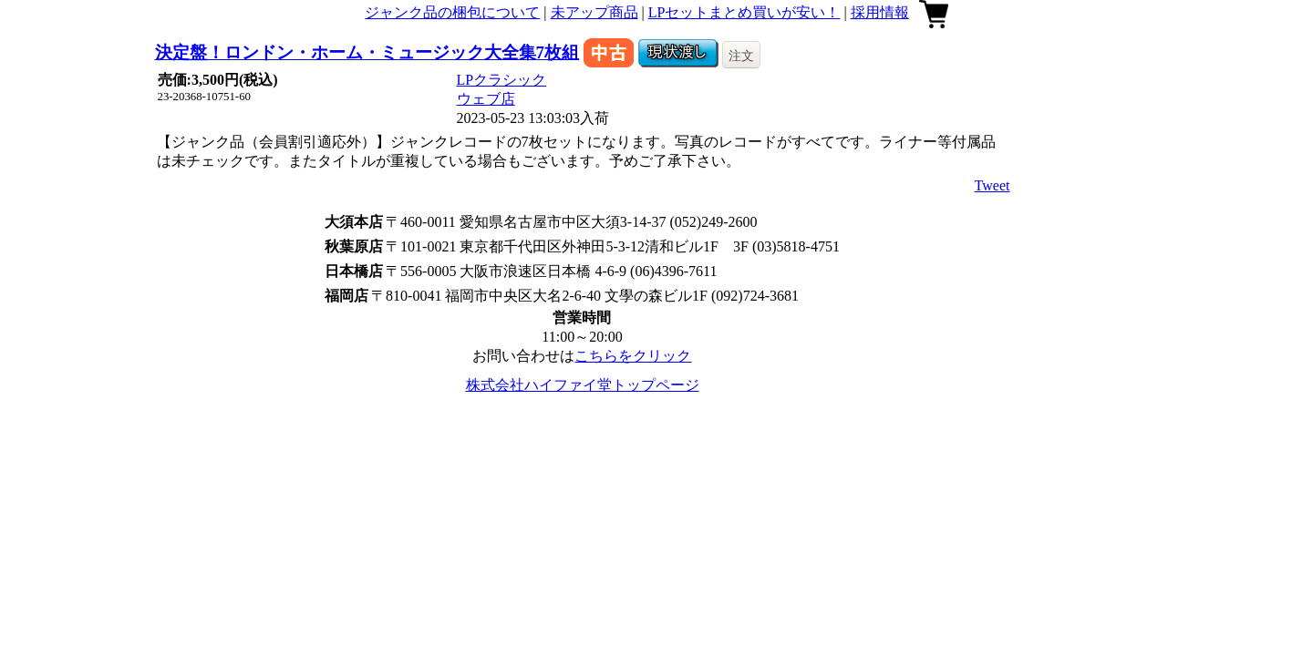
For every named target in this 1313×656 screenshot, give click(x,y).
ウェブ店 (486, 99)
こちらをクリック (632, 356)
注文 (741, 55)
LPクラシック (502, 79)
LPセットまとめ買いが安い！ (744, 12)
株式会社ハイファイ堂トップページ (582, 385)
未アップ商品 (594, 12)
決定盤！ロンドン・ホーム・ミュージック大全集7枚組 (367, 52)
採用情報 (880, 12)
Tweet (992, 185)
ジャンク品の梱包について (452, 12)
